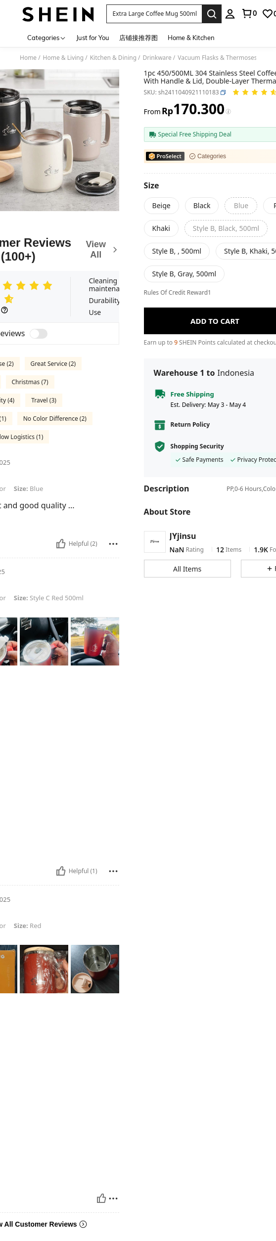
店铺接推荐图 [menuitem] (138, 38)
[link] (249, 13)
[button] (154, 13)
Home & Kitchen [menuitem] (191, 38)
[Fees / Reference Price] (228, 111)
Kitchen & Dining (113, 57)
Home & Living (63, 57)
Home (28, 57)
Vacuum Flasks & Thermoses (217, 57)
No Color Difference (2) (55, 418)
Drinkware (157, 57)
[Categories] (46, 37)
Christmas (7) (30, 382)
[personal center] (230, 14)
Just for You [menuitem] (92, 38)
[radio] (161, 205)
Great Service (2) (53, 363)
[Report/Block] (113, 544)
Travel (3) (43, 400)
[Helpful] (61, 544)
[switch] (38, 334)
